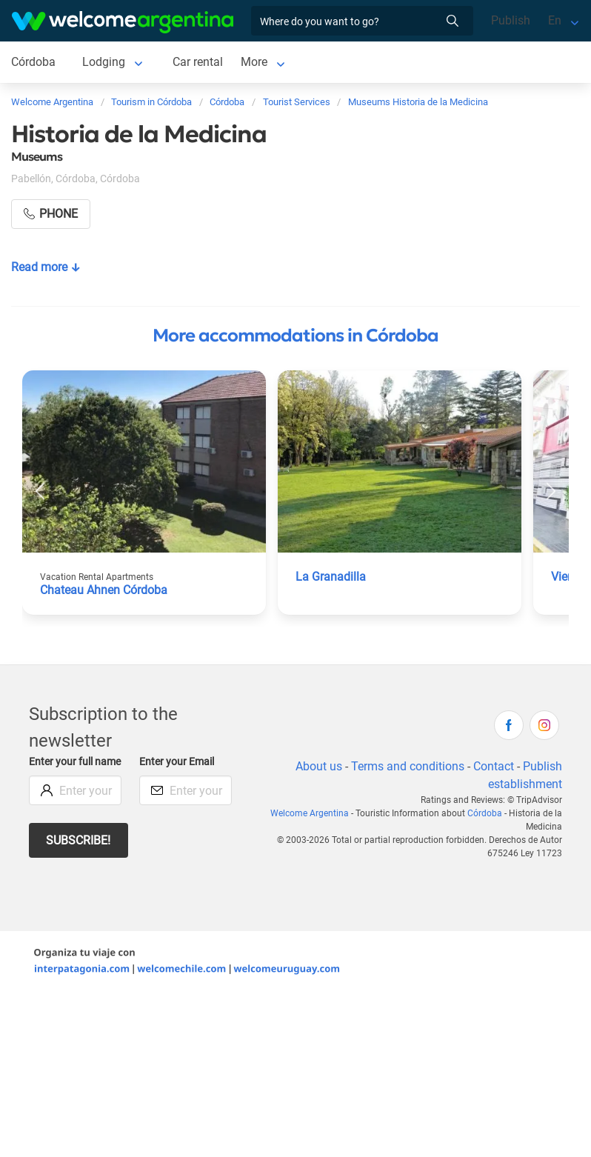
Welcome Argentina (309, 813)
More (254, 62)
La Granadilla (331, 577)
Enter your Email (176, 762)
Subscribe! (78, 840)
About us (319, 766)
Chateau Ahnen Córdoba (103, 590)
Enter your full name (75, 762)
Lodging (103, 62)
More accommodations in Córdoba (295, 335)
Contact (493, 766)
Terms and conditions (407, 766)
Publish (510, 20)
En (554, 20)
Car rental (198, 62)
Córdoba (33, 62)
